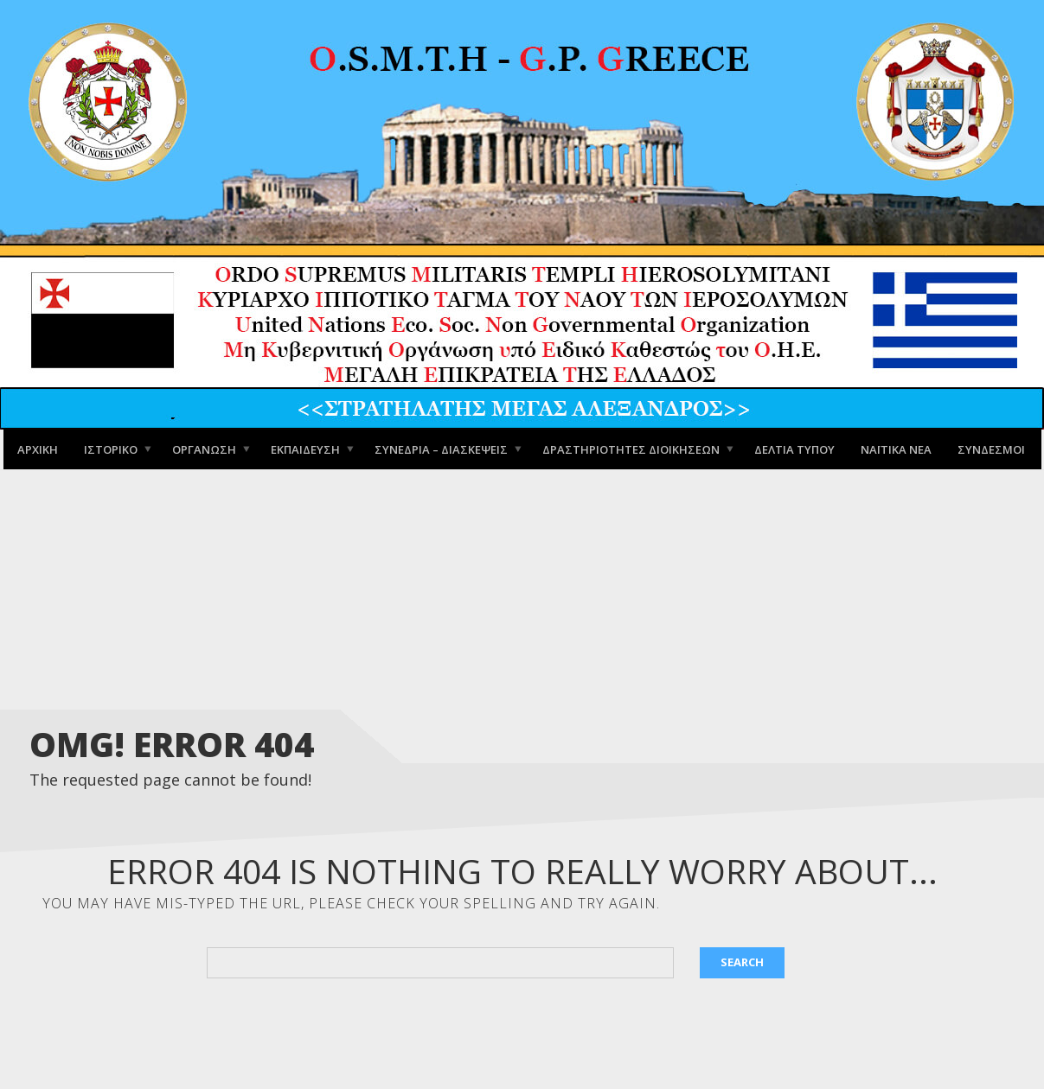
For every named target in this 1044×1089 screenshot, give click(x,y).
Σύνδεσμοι (991, 448)
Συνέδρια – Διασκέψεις (441, 448)
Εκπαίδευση (305, 448)
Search (742, 962)
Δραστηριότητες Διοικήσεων (631, 448)
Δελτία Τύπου (794, 448)
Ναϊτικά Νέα (896, 448)
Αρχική (37, 448)
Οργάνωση (204, 448)
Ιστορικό (111, 448)
